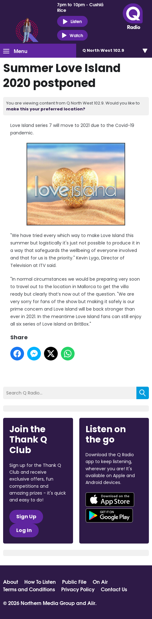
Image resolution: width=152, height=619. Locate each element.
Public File (74, 581)
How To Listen (40, 581)
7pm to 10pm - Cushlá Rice (80, 7)
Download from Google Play (109, 515)
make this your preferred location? (45, 109)
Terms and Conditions (29, 589)
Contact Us (114, 589)
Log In (24, 530)
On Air (100, 581)
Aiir (91, 603)
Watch (72, 35)
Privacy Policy (78, 589)
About (10, 581)
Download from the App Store (110, 499)
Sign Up (26, 516)
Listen (72, 21)
